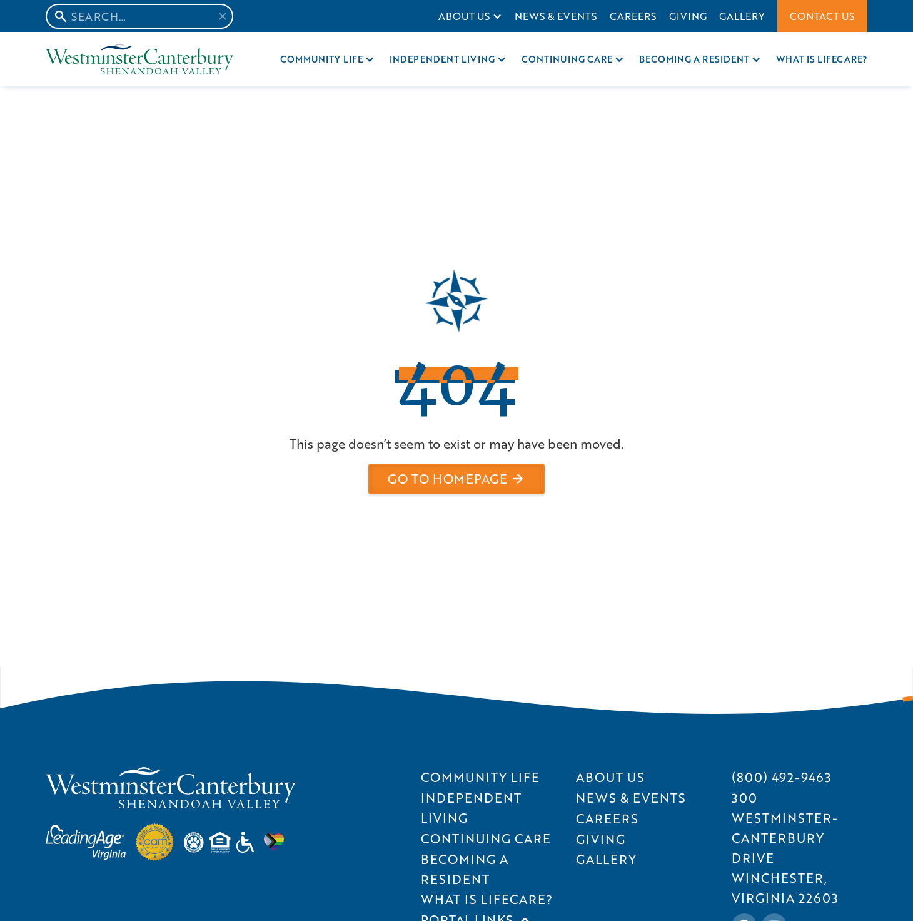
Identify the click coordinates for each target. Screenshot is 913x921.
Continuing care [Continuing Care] (567, 59)
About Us (464, 16)
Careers (633, 16)
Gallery (742, 16)
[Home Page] (139, 59)
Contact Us (822, 16)
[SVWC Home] (171, 787)
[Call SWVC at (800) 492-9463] (782, 777)
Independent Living (442, 59)
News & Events (556, 16)
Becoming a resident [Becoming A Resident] (694, 59)
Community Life (321, 59)
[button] (470, 16)
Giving (688, 16)
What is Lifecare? (821, 59)
